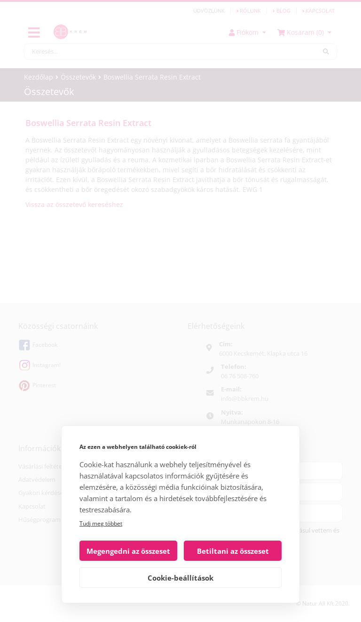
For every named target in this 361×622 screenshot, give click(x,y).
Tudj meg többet (100, 523)
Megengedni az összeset (128, 551)
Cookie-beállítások (180, 577)
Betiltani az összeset (233, 551)
